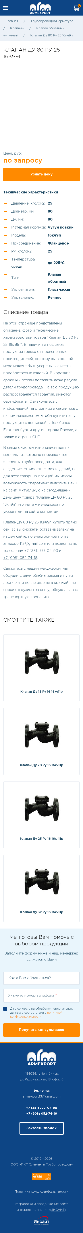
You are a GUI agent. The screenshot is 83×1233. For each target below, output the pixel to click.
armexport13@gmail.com (24, 543)
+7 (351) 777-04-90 (41, 551)
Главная (12, 21)
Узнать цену (41, 174)
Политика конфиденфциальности (41, 1191)
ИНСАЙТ (58, 1210)
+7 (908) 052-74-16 (20, 558)
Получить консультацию (41, 1030)
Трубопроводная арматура (52, 21)
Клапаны (17, 28)
